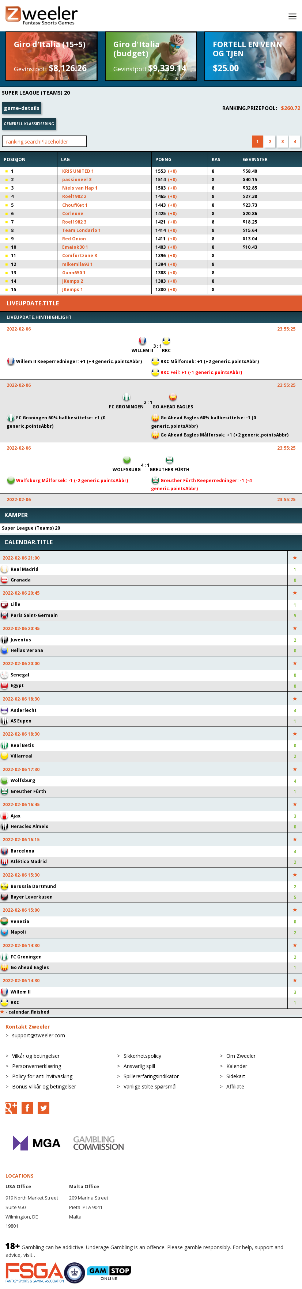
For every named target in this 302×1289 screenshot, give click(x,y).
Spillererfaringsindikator (151, 1076)
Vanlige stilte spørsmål (150, 1086)
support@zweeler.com (38, 1035)
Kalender (236, 1066)
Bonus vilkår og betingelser (44, 1086)
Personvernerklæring (36, 1066)
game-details (21, 107)
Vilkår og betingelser (36, 1055)
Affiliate (235, 1086)
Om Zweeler (241, 1055)
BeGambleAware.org (61, 1254)
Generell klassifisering (29, 123)
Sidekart (235, 1076)
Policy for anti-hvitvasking (42, 1076)
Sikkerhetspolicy (142, 1055)
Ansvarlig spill (139, 1066)
